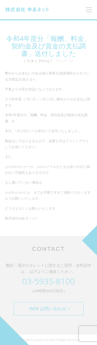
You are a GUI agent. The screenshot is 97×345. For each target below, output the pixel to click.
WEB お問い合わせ (49, 309)
